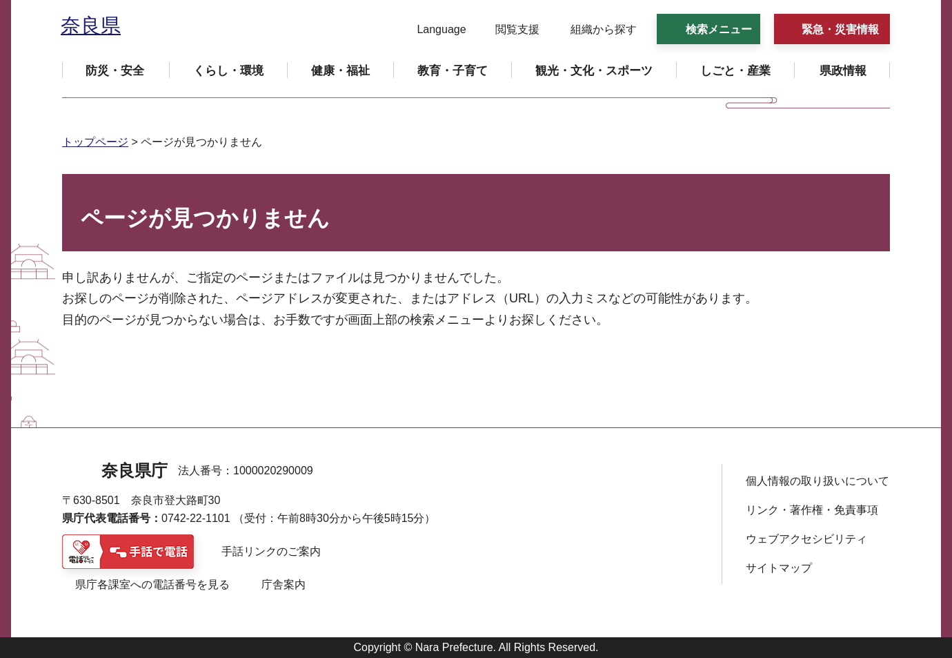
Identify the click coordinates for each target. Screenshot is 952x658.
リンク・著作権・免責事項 (812, 510)
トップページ (95, 142)
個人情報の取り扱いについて (817, 481)
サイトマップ (779, 568)
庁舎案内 (283, 584)
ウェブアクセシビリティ (806, 539)
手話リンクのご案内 (271, 551)
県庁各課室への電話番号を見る (152, 584)
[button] (433, 29)
